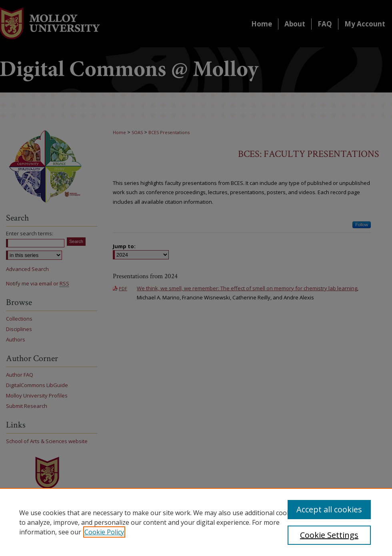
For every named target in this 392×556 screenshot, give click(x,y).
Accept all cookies (329, 509)
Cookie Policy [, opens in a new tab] (104, 532)
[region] (196, 522)
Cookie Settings (329, 535)
